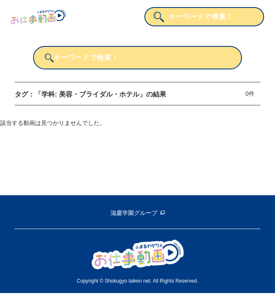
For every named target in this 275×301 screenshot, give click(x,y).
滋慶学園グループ (134, 212)
